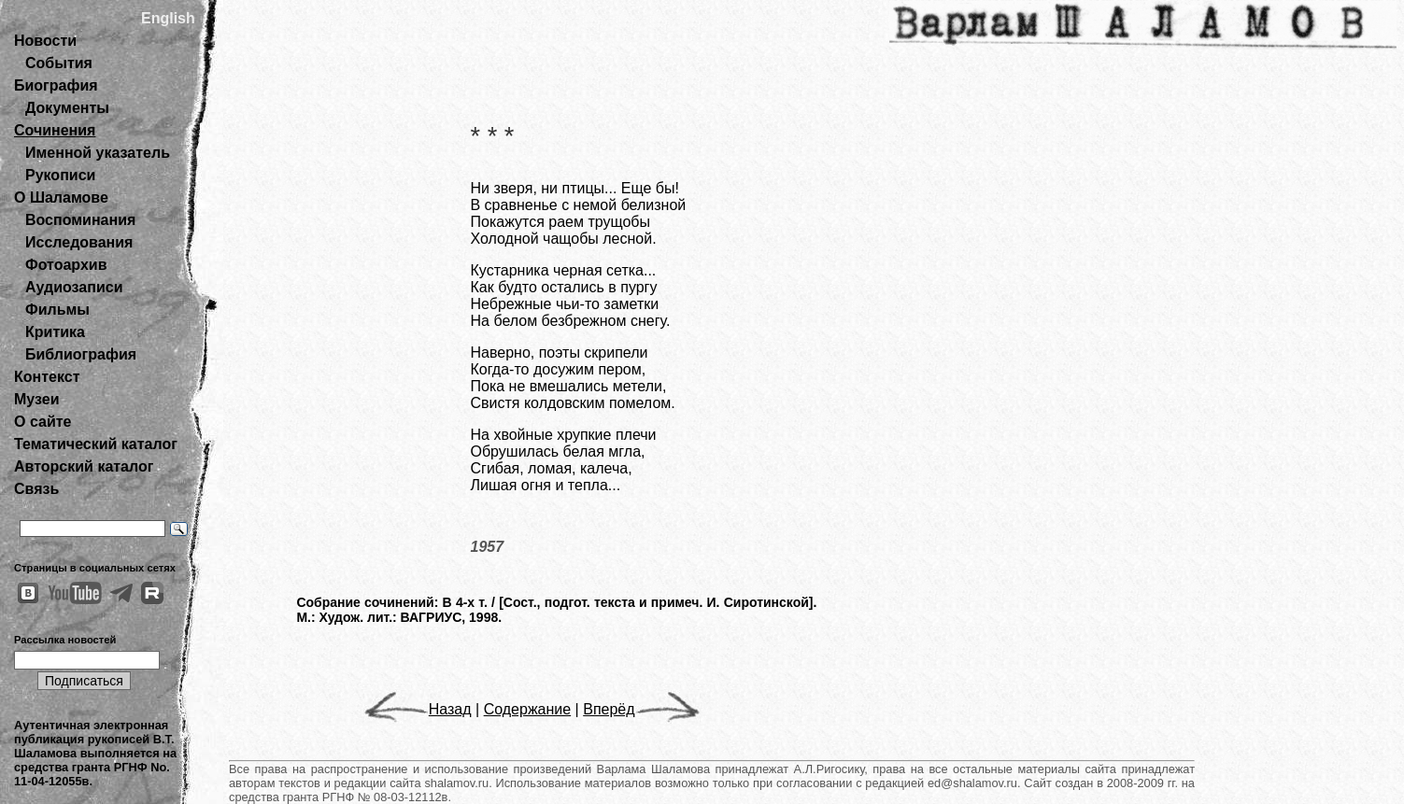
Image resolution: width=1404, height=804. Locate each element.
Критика (55, 332)
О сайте (42, 422)
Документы (67, 108)
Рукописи (60, 175)
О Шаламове (61, 197)
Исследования (79, 242)
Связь (36, 489)
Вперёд (641, 709)
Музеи (37, 399)
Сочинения (54, 130)
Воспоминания (80, 220)
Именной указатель (97, 153)
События (58, 63)
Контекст (46, 377)
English (168, 18)
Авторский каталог (83, 466)
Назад (418, 709)
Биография (56, 85)
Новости (45, 41)
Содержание (528, 709)
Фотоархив (65, 265)
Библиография (80, 354)
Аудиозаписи (73, 287)
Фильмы (57, 309)
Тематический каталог (95, 444)
